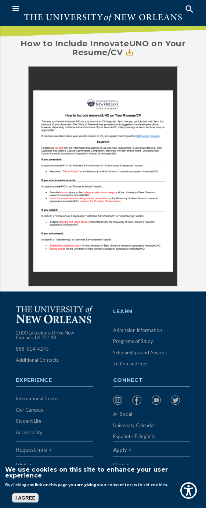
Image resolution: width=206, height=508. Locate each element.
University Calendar (134, 425)
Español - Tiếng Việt (134, 436)
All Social (122, 414)
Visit (21, 464)
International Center (37, 398)
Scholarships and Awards (140, 352)
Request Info (31, 449)
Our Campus (29, 410)
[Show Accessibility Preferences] (188, 490)
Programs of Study (133, 341)
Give (118, 464)
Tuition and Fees (130, 363)
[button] (55, 8)
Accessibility (29, 432)
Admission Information (137, 330)
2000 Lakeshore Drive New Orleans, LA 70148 (45, 335)
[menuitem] (121, 400)
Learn (123, 312)
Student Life (28, 421)
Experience (34, 380)
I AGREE (25, 498)
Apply (120, 449)
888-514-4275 (32, 349)
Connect (128, 380)
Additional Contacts (37, 360)
